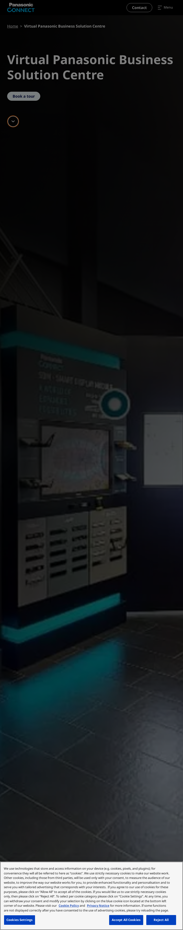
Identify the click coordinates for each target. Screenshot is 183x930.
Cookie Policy (69, 905)
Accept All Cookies (126, 920)
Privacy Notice (98, 905)
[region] (91, 896)
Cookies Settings (19, 920)
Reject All (161, 920)
